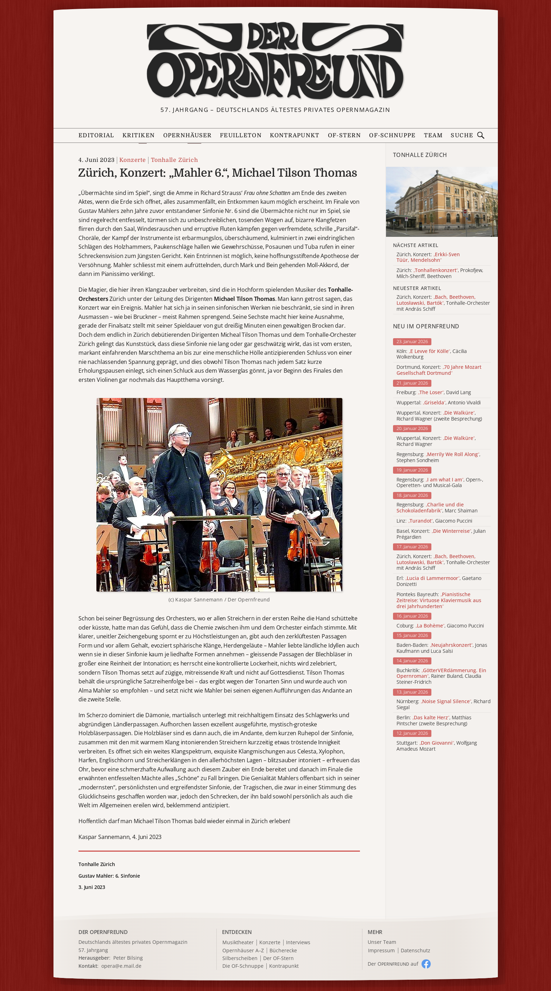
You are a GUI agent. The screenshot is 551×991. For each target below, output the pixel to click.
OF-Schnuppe (392, 135)
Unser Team (382, 942)
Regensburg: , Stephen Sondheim (438, 457)
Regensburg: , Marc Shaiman (437, 508)
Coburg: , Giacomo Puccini (440, 626)
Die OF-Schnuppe (243, 966)
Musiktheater (238, 943)
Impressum (381, 951)
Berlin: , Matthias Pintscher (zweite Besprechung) (434, 721)
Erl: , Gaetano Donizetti (439, 581)
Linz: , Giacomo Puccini (434, 521)
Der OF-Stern (278, 958)
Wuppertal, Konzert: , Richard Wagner (436, 441)
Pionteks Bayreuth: (439, 600)
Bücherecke (283, 951)
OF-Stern (344, 135)
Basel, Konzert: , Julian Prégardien (441, 534)
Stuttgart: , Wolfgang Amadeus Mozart (437, 746)
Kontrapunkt (294, 135)
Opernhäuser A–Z (243, 951)
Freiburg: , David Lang (434, 393)
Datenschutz (415, 951)
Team (433, 135)
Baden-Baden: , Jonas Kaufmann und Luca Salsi (442, 648)
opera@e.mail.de (121, 965)
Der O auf (393, 963)
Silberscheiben (240, 958)
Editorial (96, 135)
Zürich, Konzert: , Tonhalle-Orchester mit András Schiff (443, 562)
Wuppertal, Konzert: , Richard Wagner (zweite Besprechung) (439, 416)
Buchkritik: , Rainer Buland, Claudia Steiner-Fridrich (441, 676)
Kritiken (138, 135)
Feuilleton (241, 135)
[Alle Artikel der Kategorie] (442, 202)
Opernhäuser (187, 135)
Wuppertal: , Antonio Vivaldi (439, 403)
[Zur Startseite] (275, 60)
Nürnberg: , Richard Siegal (443, 705)
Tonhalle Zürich (174, 160)
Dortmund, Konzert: (439, 370)
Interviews (298, 943)
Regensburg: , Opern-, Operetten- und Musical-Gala (440, 483)
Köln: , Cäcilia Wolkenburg (432, 354)
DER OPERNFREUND (103, 931)
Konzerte (132, 160)
